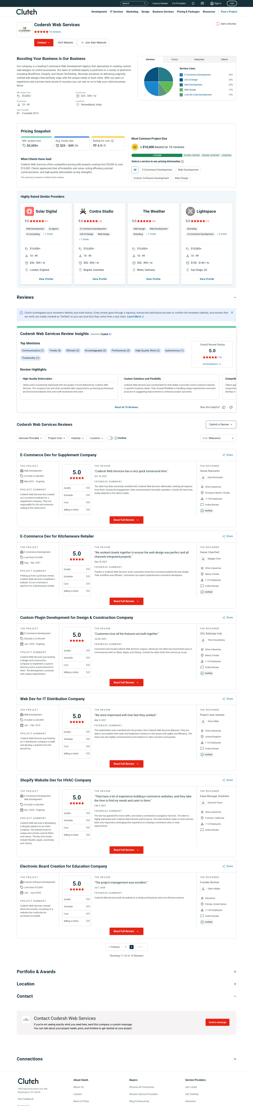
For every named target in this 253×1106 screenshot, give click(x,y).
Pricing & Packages (188, 11)
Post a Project (229, 11)
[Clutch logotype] (28, 1081)
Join (232, 3)
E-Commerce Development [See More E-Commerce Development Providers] (197, 74)
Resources (209, 11)
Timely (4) (55, 350)
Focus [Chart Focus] (175, 59)
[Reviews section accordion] (126, 297)
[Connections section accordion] (126, 1059)
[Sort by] (218, 438)
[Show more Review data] (126, 520)
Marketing (132, 11)
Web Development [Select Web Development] (188, 169)
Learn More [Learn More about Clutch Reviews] (134, 316)
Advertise (190, 1101)
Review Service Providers (143, 1094)
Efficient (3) (72, 350)
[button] (31, 438)
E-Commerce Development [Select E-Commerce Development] (157, 169)
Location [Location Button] (95, 438)
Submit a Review (219, 424)
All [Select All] (134, 169)
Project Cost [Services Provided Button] (55, 438)
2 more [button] (223, 234)
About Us (78, 1087)
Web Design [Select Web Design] (181, 178)
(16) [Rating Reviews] (220, 357)
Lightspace (206, 211)
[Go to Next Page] (141, 947)
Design (145, 11)
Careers (77, 1094)
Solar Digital (46, 211)
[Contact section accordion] (126, 996)
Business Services (163, 11)
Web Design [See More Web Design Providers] (190, 89)
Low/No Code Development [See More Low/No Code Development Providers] (198, 94)
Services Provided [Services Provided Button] (29, 438)
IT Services (116, 11)
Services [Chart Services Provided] (150, 59)
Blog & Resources (139, 1101)
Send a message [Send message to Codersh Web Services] (217, 1022)
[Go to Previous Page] (115, 947)
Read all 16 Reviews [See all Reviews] (126, 407)
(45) (154, 221)
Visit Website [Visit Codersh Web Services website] (65, 42)
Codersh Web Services (57, 24)
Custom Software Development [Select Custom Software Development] (151, 178)
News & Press (81, 1101)
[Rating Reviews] (41, 32)
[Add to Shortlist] (226, 24)
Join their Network (95, 42)
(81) (46, 221)
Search (125, 3)
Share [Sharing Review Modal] (229, 454)
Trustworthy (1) (30, 357)
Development (99, 11)
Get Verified (191, 1094)
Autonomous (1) (174, 350)
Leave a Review (160, 3)
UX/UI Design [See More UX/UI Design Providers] (191, 79)
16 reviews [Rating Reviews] (55, 31)
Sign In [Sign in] (218, 3)
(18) (100, 221)
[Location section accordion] (126, 984)
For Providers (179, 3)
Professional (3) (121, 350)
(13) (207, 221)
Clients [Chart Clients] (224, 59)
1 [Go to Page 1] (125, 947)
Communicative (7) (33, 350)
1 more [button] (49, 234)
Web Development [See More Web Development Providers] (193, 84)
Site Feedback (26, 1099)
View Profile (46, 279)
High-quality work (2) (147, 350)
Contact (41, 42)
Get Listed (191, 1087)
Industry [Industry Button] (76, 438)
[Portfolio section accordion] (126, 972)
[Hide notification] (232, 312)
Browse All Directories (141, 1087)
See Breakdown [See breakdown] (210, 364)
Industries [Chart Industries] (199, 59)
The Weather (154, 211)
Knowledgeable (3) (95, 350)
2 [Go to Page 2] (131, 947)
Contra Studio (101, 211)
